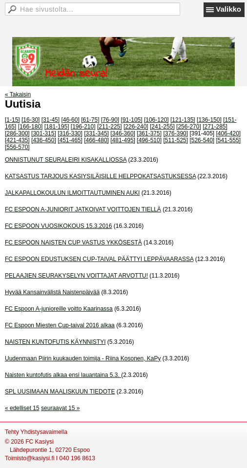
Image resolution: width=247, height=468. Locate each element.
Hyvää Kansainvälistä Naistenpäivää (52, 292)
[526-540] (201, 140)
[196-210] (83, 126)
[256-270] (188, 126)
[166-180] (30, 126)
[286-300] (17, 133)
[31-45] (50, 119)
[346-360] (122, 133)
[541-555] (228, 140)
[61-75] (90, 119)
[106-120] (156, 119)
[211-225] (109, 126)
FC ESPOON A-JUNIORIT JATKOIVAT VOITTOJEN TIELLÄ (83, 209)
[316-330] (70, 133)
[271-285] (215, 126)
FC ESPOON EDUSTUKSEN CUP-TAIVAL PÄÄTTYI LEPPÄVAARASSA (99, 259)
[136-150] (209, 119)
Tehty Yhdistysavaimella (36, 432)
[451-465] (70, 140)
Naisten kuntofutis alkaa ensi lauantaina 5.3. (63, 375)
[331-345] (96, 133)
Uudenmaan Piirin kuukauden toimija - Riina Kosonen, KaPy (83, 358)
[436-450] (43, 140)
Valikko (228, 9)
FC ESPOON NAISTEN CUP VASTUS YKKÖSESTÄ (73, 242)
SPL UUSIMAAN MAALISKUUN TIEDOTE (60, 391)
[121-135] (182, 119)
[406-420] (228, 133)
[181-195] (56, 126)
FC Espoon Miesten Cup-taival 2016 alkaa (60, 325)
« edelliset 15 (22, 408)
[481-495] (122, 140)
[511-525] (175, 140)
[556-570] (17, 147)
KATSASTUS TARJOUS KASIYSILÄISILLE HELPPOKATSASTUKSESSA (100, 176)
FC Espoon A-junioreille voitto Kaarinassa (59, 308)
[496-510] (149, 140)
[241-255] (162, 126)
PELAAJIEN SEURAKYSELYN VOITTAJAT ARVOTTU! (76, 275)
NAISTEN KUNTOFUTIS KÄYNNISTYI (55, 341)
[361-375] (149, 133)
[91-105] (132, 119)
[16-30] (30, 119)
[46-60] (70, 119)
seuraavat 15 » (60, 408)
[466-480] (96, 140)
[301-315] (43, 133)
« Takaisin (18, 94)
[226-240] (136, 126)
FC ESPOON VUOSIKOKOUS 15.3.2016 (58, 226)
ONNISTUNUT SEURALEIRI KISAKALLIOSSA (65, 159)
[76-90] (110, 119)
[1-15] (12, 119)
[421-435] (17, 140)
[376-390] (175, 133)
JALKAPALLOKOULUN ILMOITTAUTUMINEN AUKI (72, 192)
